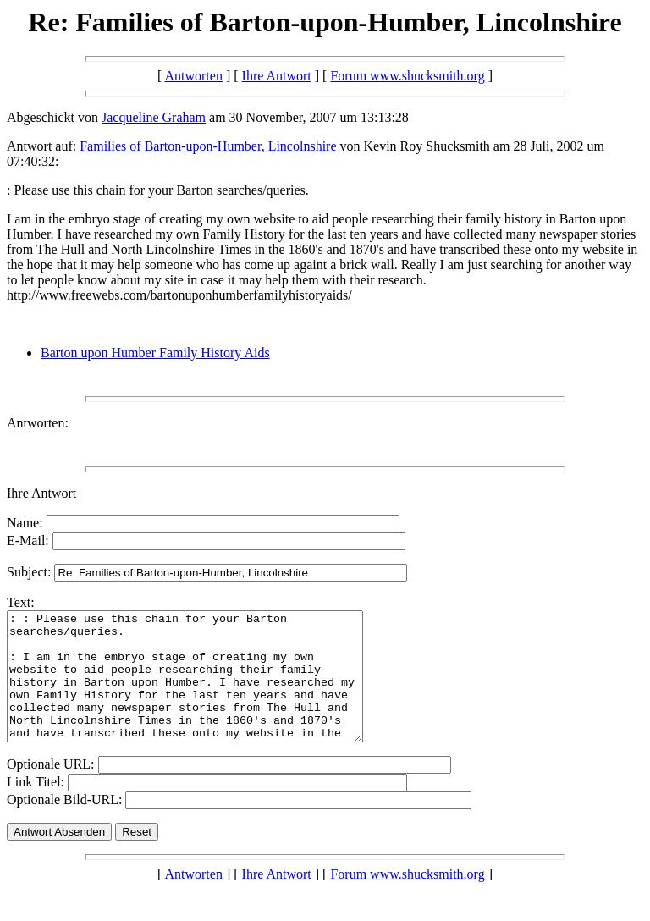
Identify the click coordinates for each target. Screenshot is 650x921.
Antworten (193, 76)
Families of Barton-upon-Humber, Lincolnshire (208, 146)
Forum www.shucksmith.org (407, 76)
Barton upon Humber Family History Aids (155, 352)
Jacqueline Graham (154, 117)
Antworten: (38, 423)
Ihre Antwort (276, 76)
